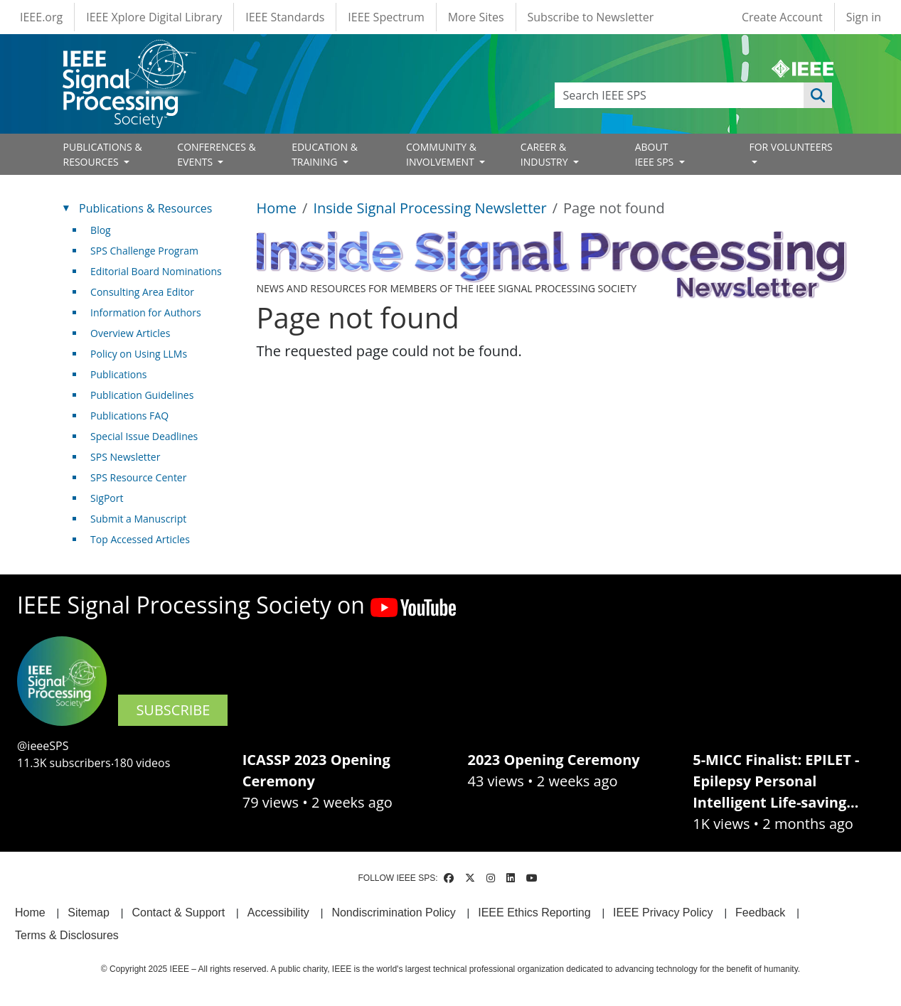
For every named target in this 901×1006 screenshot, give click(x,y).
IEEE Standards (284, 17)
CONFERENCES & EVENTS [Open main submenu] (216, 154)
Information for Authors (145, 312)
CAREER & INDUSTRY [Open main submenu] (545, 154)
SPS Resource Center (138, 477)
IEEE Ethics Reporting (534, 912)
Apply (818, 95)
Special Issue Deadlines (144, 436)
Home (277, 208)
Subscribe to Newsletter (591, 17)
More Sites (476, 17)
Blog (100, 230)
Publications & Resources (145, 208)
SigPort (106, 498)
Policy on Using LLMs (138, 353)
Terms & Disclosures (67, 935)
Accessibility (278, 912)
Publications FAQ (129, 415)
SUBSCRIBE (173, 709)
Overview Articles (130, 333)
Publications (118, 374)
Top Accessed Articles (140, 539)
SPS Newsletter (125, 457)
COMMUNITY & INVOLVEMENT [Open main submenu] (441, 154)
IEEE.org (41, 17)
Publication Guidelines (141, 395)
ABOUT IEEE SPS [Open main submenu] (655, 154)
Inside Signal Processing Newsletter (429, 208)
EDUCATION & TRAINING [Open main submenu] (325, 154)
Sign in (863, 17)
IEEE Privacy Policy (663, 912)
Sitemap (89, 912)
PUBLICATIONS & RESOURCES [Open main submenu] (102, 154)
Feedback (760, 912)
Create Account (782, 17)
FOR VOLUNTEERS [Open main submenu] (790, 147)
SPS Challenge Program (144, 250)
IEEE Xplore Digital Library (154, 17)
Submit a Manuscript (138, 518)
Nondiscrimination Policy (393, 912)
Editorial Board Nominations (156, 271)
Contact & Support (178, 912)
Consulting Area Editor (142, 292)
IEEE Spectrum (386, 17)
